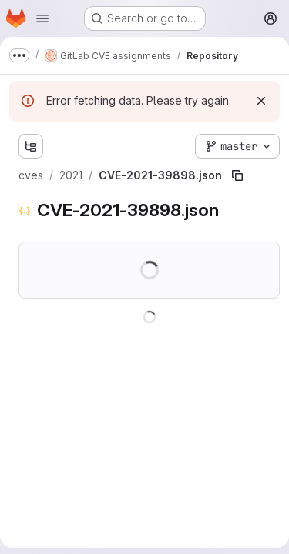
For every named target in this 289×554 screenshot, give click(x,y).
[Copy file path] (237, 175)
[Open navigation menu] (42, 18)
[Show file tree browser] (30, 146)
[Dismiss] (261, 101)
